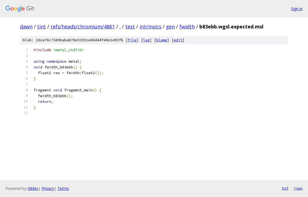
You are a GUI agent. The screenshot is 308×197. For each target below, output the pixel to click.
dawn (26, 26)
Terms (63, 188)
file (132, 40)
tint (41, 26)
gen (170, 26)
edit (178, 40)
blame (161, 40)
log (146, 40)
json (298, 188)
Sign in (297, 8)
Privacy (48, 188)
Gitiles (33, 188)
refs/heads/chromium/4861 (83, 26)
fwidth (187, 26)
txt (285, 188)
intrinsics (150, 26)
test (130, 26)
